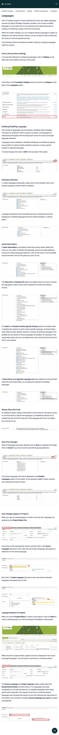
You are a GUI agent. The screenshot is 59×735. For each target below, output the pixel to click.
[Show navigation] (54, 730)
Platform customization (41, 11)
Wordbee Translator (7, 11)
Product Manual (20, 11)
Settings (29, 11)
